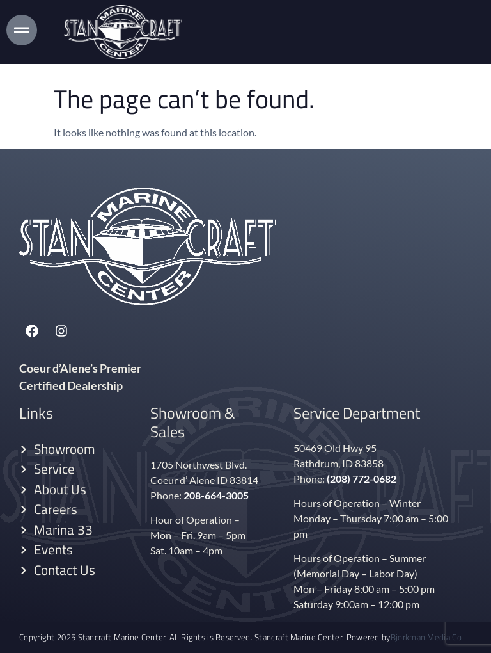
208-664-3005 (216, 495)
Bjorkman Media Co (426, 637)
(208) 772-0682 (361, 478)
